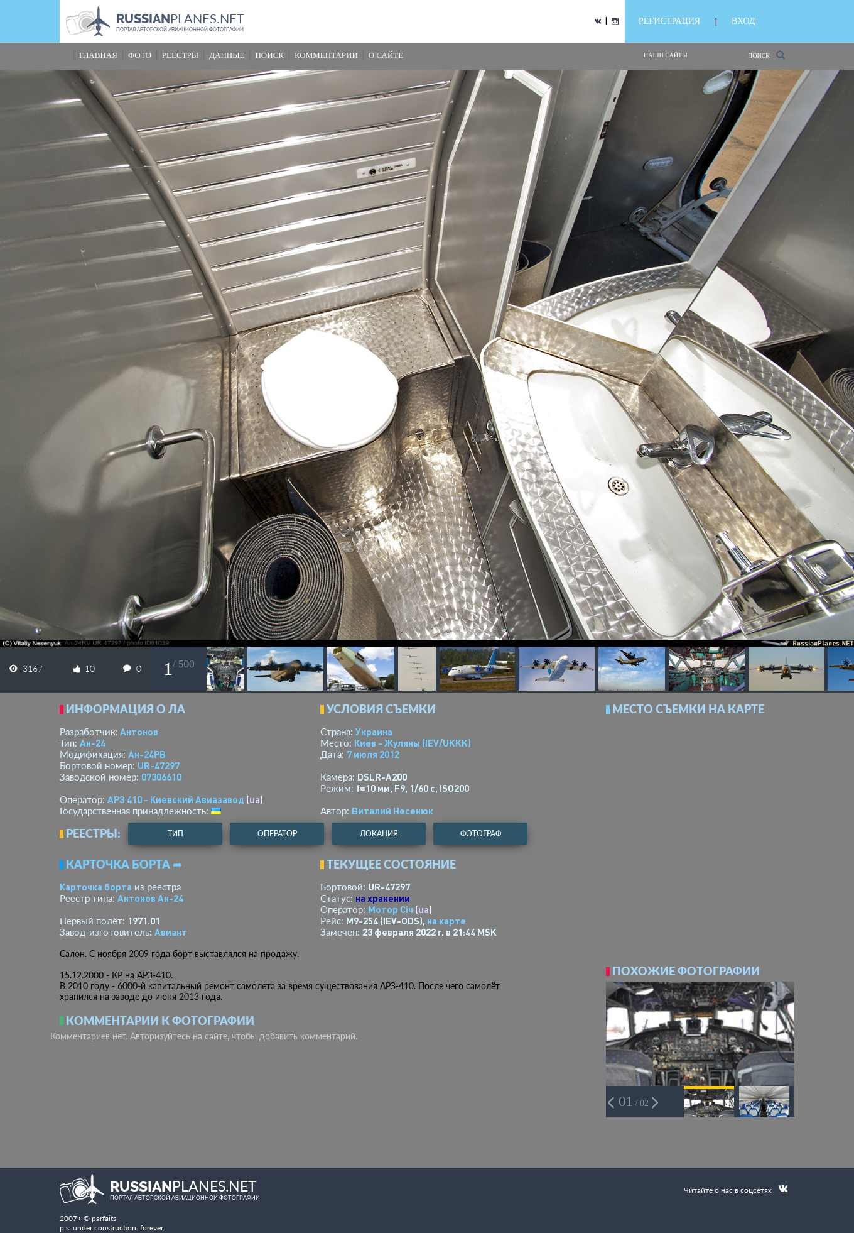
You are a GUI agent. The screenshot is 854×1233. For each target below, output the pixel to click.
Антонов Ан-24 (150, 898)
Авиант (170, 932)
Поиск (766, 55)
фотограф (480, 833)
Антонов (139, 731)
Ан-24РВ (147, 754)
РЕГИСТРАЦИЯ (669, 21)
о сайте (386, 55)
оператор (277, 833)
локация (379, 833)
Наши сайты (666, 55)
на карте (446, 920)
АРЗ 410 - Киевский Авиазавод (175, 799)
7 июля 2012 (373, 754)
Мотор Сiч (390, 909)
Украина (373, 731)
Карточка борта (96, 886)
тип (175, 833)
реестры (180, 55)
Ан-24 (92, 742)
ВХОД (743, 21)
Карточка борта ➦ (124, 864)
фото (139, 55)
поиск (269, 55)
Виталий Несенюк (392, 810)
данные (226, 55)
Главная (98, 55)
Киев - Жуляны (412, 742)
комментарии (326, 55)
